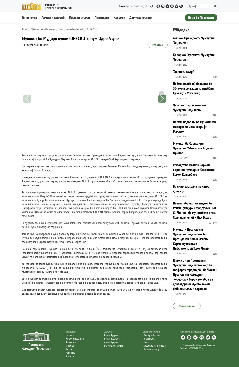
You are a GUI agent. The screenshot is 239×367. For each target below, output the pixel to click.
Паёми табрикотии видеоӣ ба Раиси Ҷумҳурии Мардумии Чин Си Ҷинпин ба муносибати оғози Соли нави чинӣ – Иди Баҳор (194, 210)
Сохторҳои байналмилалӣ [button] (71, 29)
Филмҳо (69, 349)
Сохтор (146, 342)
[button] (48, 5)
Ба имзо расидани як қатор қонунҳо (191, 188)
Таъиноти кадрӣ (183, 71)
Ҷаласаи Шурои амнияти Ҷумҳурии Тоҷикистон (189, 107)
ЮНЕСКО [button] (91, 29)
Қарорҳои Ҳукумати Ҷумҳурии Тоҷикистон (194, 57)
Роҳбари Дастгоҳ (151, 335)
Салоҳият (70, 335)
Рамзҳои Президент (75, 338)
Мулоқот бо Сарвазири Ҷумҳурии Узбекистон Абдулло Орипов (193, 148)
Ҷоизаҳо (70, 356)
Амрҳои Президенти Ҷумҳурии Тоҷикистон (194, 40)
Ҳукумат (119, 17)
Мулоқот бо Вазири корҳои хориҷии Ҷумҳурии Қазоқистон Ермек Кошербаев (194, 170)
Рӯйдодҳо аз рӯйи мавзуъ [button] (43, 29)
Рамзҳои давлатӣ (53, 17)
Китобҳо (70, 345)
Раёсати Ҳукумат (112, 338)
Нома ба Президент (201, 17)
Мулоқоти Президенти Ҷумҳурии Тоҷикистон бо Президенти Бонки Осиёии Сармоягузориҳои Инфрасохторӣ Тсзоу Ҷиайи (191, 239)
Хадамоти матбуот (152, 349)
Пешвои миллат (79, 17)
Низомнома (149, 338)
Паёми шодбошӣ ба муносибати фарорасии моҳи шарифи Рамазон (194, 127)
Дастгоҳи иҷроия (140, 17)
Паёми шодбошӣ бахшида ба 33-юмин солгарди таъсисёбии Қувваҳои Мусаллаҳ (193, 88)
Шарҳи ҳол (71, 342)
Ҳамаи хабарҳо (186, 306)
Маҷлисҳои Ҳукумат (114, 345)
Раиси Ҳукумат (111, 335)
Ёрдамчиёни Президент (154, 345)
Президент (102, 17)
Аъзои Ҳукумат (111, 342)
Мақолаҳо (70, 352)
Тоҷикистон (29, 17)
